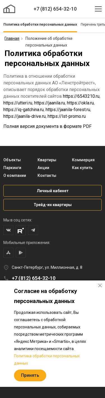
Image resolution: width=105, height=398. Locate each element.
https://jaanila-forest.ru (68, 109)
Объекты (12, 160)
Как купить (82, 167)
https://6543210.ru (81, 96)
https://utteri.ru (17, 103)
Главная (11, 38)
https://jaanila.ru (49, 103)
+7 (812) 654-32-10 (55, 9)
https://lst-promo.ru (67, 116)
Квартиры (47, 160)
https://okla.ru (80, 103)
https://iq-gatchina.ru (23, 109)
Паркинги (12, 167)
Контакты (47, 175)
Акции (43, 167)
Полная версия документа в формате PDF (47, 126)
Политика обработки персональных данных (40, 24)
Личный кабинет (53, 191)
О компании (14, 175)
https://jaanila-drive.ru (24, 116)
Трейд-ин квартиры (53, 204)
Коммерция (83, 160)
